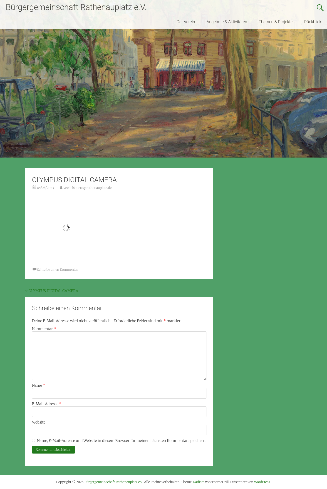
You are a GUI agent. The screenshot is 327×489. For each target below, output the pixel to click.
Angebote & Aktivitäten (227, 21)
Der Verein (186, 21)
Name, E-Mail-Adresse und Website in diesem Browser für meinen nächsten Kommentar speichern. (121, 440)
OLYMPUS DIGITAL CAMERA (51, 290)
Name (38, 385)
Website (38, 422)
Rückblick (312, 21)
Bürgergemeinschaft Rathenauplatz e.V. (76, 7)
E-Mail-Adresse (47, 403)
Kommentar (44, 328)
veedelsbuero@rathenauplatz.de (88, 188)
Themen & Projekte (275, 21)
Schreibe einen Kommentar (57, 270)
